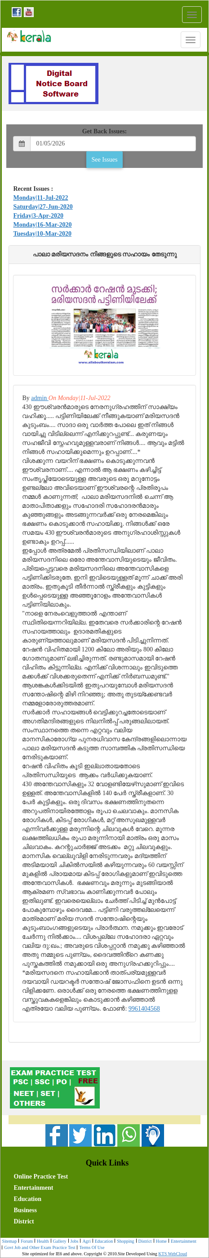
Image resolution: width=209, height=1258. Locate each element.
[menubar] (106, 1198)
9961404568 (144, 1008)
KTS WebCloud (172, 1253)
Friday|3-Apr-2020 (38, 215)
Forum (25, 1242)
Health (42, 1242)
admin (40, 398)
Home (160, 1242)
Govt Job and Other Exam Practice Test (38, 1248)
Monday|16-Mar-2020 (42, 224)
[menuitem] (68, 1175)
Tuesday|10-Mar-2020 (42, 233)
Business (25, 1210)
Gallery (59, 1242)
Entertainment (33, 1187)
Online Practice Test (41, 1176)
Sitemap (9, 1241)
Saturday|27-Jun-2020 (42, 206)
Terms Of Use (90, 1248)
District (24, 1221)
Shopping (124, 1242)
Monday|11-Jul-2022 (40, 197)
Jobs (73, 1242)
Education (27, 1199)
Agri (85, 1242)
